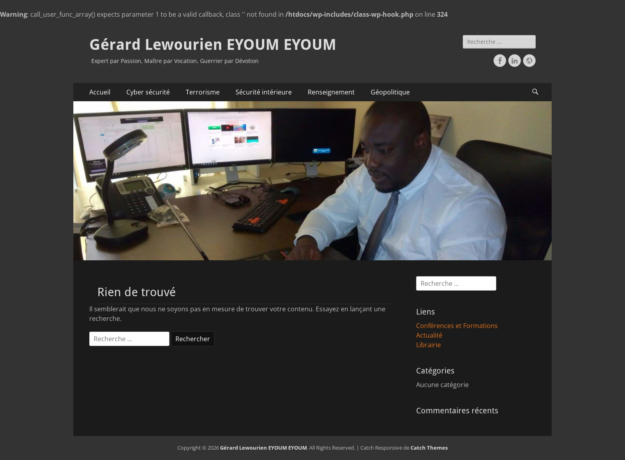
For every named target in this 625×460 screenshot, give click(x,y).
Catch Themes (429, 447)
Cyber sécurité (148, 92)
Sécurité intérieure (264, 92)
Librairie (428, 344)
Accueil (99, 92)
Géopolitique (390, 92)
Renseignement (331, 92)
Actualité (429, 335)
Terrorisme (203, 92)
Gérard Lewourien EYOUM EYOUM (212, 44)
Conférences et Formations (457, 325)
